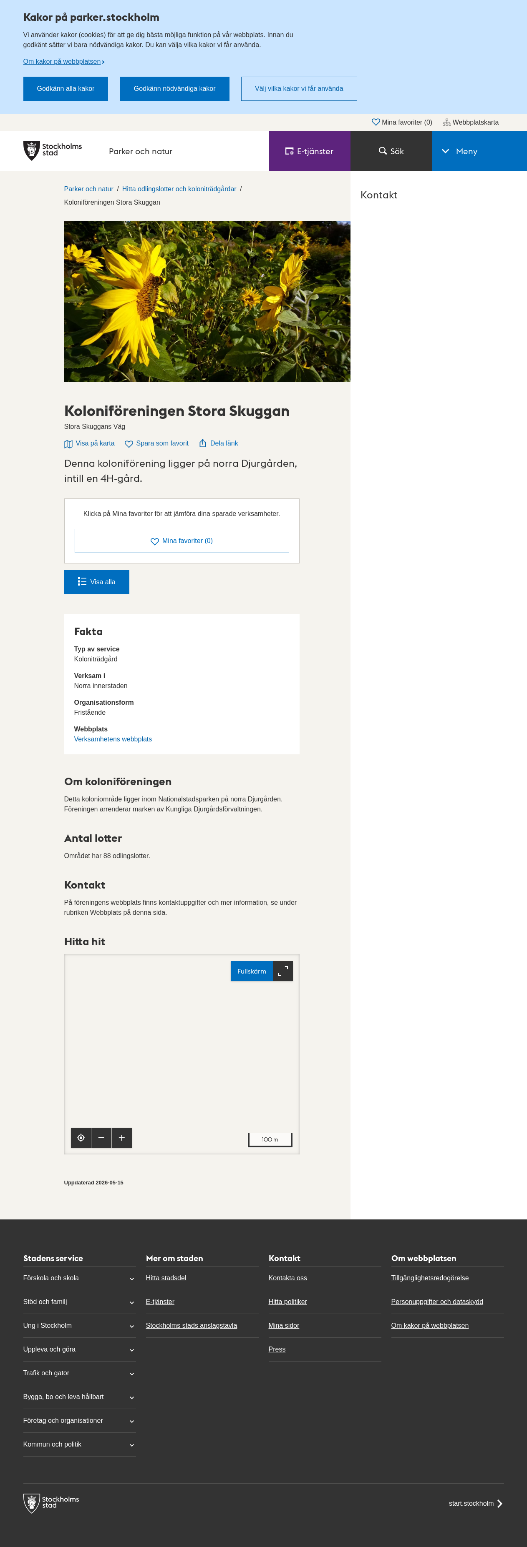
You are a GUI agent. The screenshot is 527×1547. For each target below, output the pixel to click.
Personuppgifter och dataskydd (437, 1301)
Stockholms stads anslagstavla (191, 1325)
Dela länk (218, 443)
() (182, 541)
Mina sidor (284, 1325)
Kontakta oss (288, 1278)
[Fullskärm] (262, 971)
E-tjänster (160, 1301)
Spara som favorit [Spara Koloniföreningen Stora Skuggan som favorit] (157, 444)
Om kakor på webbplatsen (62, 61)
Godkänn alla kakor (66, 88)
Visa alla (97, 581)
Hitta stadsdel (166, 1278)
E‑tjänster (309, 150)
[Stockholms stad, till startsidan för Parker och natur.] (141, 151)
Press (277, 1349)
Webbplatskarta (471, 122)
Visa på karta (89, 444)
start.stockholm (476, 1503)
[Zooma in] (122, 1138)
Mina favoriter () (402, 122)
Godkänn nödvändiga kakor (175, 88)
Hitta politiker (288, 1301)
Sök (391, 150)
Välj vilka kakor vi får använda (299, 88)
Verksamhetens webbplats (113, 739)
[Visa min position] (81, 1138)
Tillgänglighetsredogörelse (430, 1278)
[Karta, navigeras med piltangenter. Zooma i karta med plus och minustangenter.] (182, 1054)
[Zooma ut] (101, 1138)
